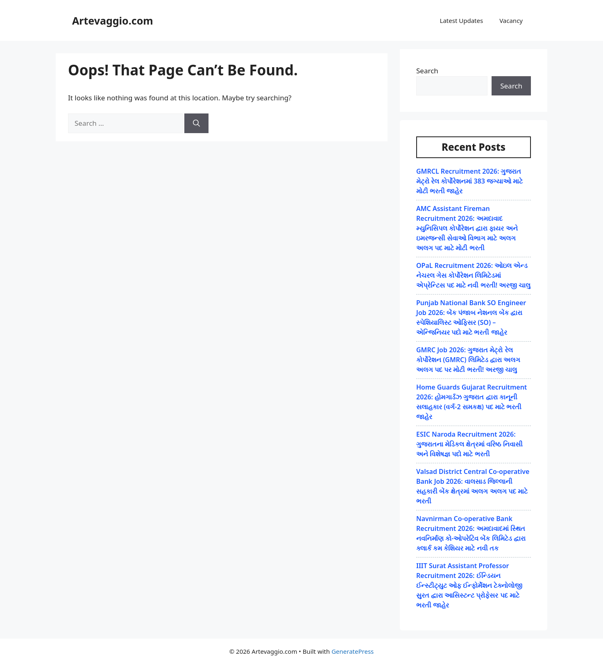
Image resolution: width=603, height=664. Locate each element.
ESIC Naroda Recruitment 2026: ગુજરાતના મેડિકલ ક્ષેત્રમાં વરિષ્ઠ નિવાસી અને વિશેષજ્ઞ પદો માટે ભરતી (469, 444)
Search (427, 70)
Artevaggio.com (112, 20)
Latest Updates (461, 20)
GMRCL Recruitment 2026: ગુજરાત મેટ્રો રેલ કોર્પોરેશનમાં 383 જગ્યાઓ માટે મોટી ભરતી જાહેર (469, 181)
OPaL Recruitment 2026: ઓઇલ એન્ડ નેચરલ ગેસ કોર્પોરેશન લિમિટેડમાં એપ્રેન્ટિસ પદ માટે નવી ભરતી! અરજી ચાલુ (473, 275)
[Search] (196, 123)
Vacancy (511, 20)
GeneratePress (352, 651)
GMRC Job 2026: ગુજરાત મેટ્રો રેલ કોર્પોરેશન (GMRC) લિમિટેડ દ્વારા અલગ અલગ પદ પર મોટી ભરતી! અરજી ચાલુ (468, 359)
